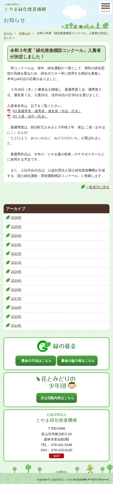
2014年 (16, 325)
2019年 (16, 281)
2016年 (16, 307)
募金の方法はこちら (36, 361)
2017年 (16, 299)
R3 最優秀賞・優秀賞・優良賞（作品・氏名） (47, 111)
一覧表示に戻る (97, 187)
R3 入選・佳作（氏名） (30, 116)
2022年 (16, 254)
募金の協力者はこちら (78, 361)
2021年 (16, 262)
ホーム (8, 33)
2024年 (16, 236)
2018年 (16, 290)
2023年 (16, 245)
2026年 (16, 218)
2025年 (16, 227)
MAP (56, 456)
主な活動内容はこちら (57, 398)
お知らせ (24, 33)
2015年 (16, 317)
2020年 (16, 272)
